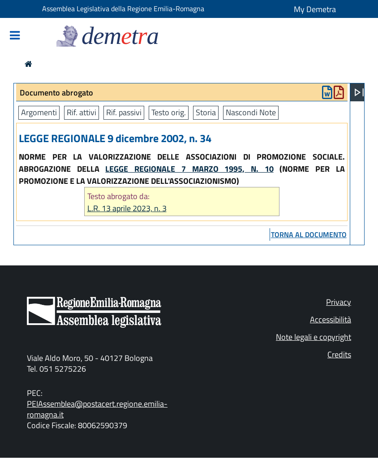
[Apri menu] (359, 92)
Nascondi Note (251, 112)
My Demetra (315, 9)
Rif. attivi (81, 112)
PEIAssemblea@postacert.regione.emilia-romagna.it (97, 409)
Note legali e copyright (313, 337)
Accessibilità (330, 319)
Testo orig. (168, 112)
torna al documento (309, 234)
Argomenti (39, 112)
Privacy (338, 302)
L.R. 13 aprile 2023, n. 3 (127, 208)
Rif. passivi (124, 112)
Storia (206, 112)
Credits (339, 354)
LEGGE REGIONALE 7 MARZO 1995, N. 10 (189, 169)
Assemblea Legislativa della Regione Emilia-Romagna (123, 8)
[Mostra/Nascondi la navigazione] (15, 36)
